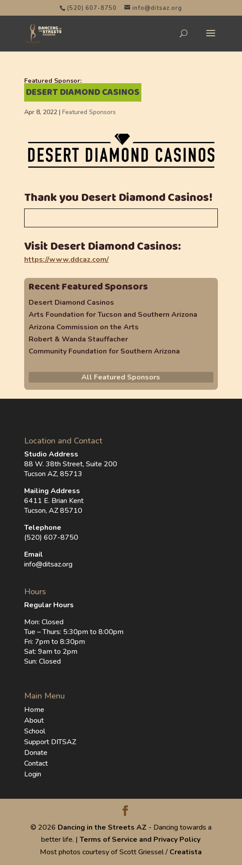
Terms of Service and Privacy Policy (140, 839)
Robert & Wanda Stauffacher (78, 339)
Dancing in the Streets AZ (102, 827)
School (34, 731)
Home (34, 710)
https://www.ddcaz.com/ (66, 259)
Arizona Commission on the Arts (84, 327)
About (34, 720)
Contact (36, 763)
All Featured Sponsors (120, 377)
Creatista (186, 852)
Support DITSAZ (50, 742)
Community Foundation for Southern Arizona (104, 351)
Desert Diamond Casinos (71, 302)
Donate (35, 753)
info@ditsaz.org (48, 564)
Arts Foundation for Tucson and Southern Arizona (113, 314)
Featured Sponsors (89, 112)
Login (32, 774)
